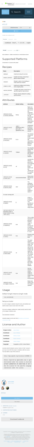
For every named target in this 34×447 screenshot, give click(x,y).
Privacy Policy (26, 442)
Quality (16, 50)
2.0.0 (16, 27)
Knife (15, 39)
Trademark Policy (17, 443)
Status (23, 443)
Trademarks (8, 438)
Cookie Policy (9, 443)
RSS (3, 21)
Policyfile (5, 39)
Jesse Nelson (16, 330)
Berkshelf (11, 39)
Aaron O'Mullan (16, 333)
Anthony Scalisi (16, 335)
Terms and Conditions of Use (16, 442)
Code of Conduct (6, 442)
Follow (17, 31)
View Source (17, 399)
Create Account (20, 4)
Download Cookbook (17, 420)
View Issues (17, 403)
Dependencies (9, 50)
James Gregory (16, 341)
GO (28, 12)
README (4, 50)
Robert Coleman (17, 338)
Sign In (30, 4)
